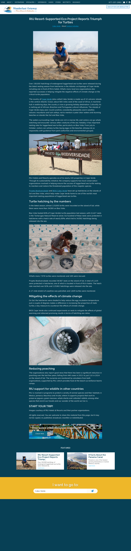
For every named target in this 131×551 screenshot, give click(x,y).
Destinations (19, 2)
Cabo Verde (56, 26)
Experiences (42, 2)
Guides (51, 2)
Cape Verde (47, 99)
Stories (58, 2)
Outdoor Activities (72, 26)
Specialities (30, 2)
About (9, 2)
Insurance (76, 2)
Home (3, 2)
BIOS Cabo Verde (60, 191)
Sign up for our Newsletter (117, 7)
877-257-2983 (115, 2)
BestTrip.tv (67, 2)
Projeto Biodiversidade (38, 191)
